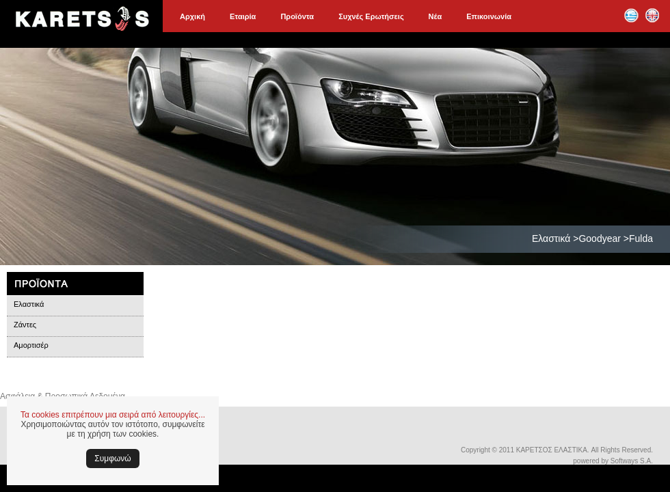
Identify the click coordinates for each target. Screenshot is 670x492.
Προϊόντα (297, 16)
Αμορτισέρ (31, 345)
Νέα (435, 16)
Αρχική (192, 16)
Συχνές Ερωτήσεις (370, 16)
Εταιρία (243, 16)
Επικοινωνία (488, 16)
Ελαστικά (29, 304)
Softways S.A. (632, 461)
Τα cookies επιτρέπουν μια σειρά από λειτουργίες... (113, 415)
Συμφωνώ (112, 458)
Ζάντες (25, 324)
